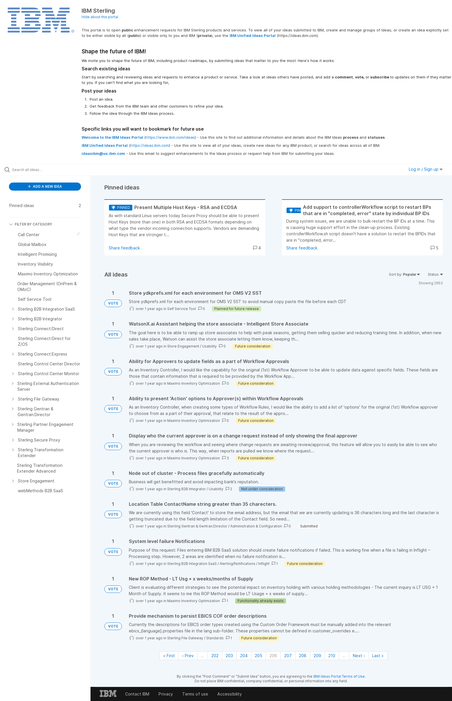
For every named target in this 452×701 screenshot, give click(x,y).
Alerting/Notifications (237, 563)
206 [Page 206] (273, 655)
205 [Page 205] (258, 655)
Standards (215, 638)
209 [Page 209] (317, 655)
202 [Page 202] (215, 655)
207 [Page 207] (288, 655)
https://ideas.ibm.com (149, 145)
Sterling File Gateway (185, 638)
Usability (209, 346)
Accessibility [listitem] (229, 693)
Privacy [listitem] (166, 693)
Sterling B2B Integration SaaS (192, 563)
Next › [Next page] (359, 655)
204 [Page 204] (244, 655)
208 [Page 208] (302, 655)
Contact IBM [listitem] (137, 693)
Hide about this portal (100, 17)
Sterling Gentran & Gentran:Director (197, 526)
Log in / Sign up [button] (426, 169)
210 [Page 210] (331, 655)
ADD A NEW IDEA (45, 186)
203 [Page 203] (229, 655)
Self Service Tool (181, 309)
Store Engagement (183, 346)
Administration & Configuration (256, 526)
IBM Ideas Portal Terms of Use (339, 676)
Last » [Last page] (378, 655)
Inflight (264, 563)
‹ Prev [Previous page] (188, 655)
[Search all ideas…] (52, 169)
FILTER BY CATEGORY (30, 224)
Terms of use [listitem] (195, 693)
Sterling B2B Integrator (186, 489)
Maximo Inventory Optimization (193, 383)
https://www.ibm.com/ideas (170, 137)
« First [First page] (169, 655)
